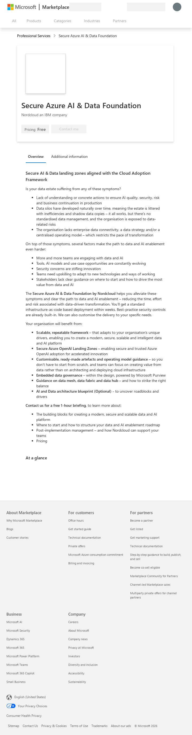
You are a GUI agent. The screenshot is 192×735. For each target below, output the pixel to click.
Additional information (69, 156)
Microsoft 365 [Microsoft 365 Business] (15, 648)
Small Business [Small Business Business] (16, 682)
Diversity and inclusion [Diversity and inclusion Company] (83, 665)
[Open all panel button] (12, 21)
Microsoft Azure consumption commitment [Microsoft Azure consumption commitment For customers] (95, 555)
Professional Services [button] (33, 35)
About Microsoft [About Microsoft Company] (78, 630)
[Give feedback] (103, 7)
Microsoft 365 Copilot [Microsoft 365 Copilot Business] (20, 673)
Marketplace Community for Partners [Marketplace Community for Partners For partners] (154, 576)
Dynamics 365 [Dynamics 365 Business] (15, 639)
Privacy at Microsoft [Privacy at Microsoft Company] (81, 648)
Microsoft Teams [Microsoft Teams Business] (17, 665)
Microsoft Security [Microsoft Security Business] (18, 630)
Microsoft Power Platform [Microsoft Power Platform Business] (22, 656)
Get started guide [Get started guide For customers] (79, 529)
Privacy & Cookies (54, 726)
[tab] (37, 156)
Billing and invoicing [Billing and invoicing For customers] (81, 563)
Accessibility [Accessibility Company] (76, 673)
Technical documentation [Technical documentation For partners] (146, 546)
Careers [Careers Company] (73, 622)
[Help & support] (110, 7)
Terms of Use (79, 726)
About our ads (121, 726)
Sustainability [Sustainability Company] (77, 682)
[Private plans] (123, 7)
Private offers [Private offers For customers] (76, 546)
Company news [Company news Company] (78, 639)
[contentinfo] (55, 36)
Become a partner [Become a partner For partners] (141, 520)
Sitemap (13, 726)
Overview (36, 156)
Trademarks (99, 726)
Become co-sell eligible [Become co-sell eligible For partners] (145, 567)
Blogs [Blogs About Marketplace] (9, 529)
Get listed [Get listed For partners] (136, 529)
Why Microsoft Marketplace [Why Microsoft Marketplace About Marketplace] (24, 520)
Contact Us (30, 726)
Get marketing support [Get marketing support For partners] (144, 537)
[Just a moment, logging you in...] (177, 7)
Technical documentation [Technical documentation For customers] (84, 537)
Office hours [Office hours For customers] (76, 520)
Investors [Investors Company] (74, 656)
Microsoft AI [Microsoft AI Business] (14, 622)
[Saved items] (116, 7)
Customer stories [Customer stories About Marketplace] (17, 537)
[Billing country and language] (146, 7)
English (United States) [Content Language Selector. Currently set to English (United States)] (30, 697)
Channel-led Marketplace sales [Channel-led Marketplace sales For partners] (150, 584)
